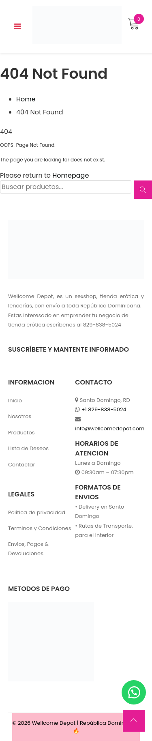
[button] (134, 692)
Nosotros (19, 416)
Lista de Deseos (28, 448)
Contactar (21, 464)
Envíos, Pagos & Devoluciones (28, 548)
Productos (21, 432)
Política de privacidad (36, 512)
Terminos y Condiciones (39, 528)
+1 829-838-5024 (103, 409)
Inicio (15, 400)
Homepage (70, 175)
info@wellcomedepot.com (109, 428)
